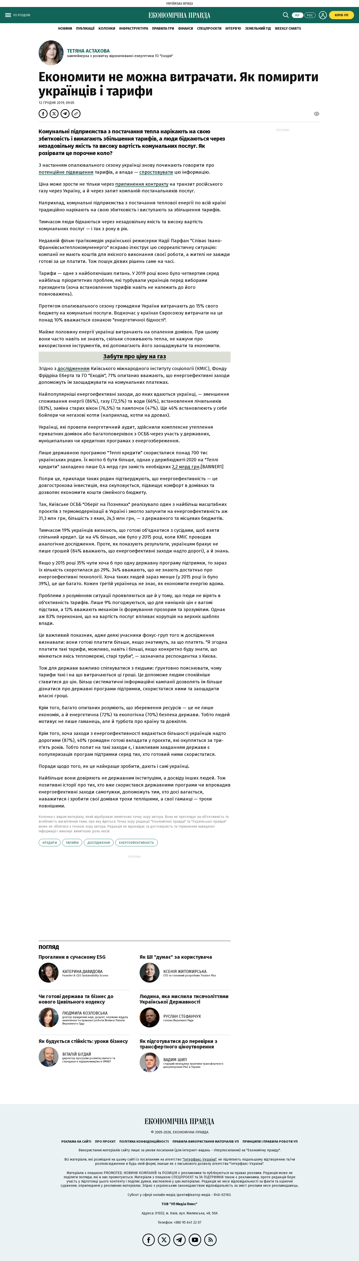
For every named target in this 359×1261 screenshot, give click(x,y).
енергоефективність (136, 843)
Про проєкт (105, 1141)
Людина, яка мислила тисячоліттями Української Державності (184, 999)
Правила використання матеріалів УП (206, 1141)
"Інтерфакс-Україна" (199, 1159)
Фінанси (185, 28)
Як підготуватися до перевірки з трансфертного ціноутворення (178, 1044)
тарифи (72, 843)
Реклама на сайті (76, 1141)
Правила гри (163, 28)
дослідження (99, 843)
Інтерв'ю (233, 28)
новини (65, 28)
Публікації (85, 28)
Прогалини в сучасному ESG (72, 957)
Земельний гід (258, 28)
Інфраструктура (133, 28)
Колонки (106, 28)
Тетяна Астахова (88, 51)
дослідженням (74, 368)
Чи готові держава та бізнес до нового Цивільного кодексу (76, 999)
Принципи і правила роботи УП (270, 1141)
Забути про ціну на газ (134, 356)
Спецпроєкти (209, 28)
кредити (49, 843)
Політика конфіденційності (144, 1141)
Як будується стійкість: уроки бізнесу (83, 1041)
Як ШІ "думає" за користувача (176, 957)
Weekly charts (288, 28)
